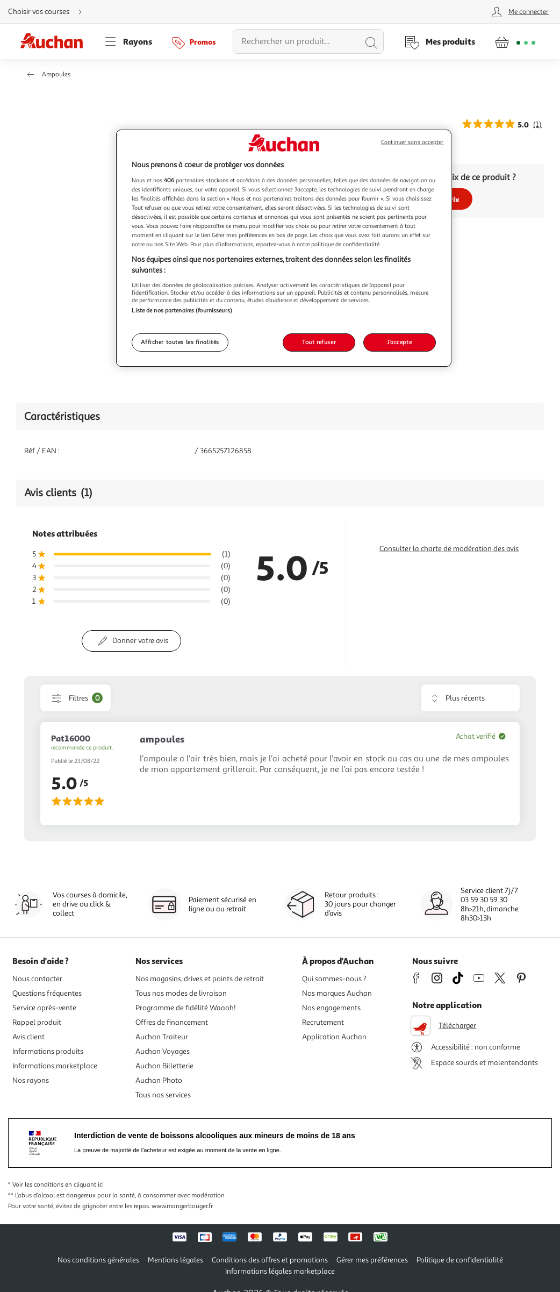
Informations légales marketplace (280, 1271)
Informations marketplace (54, 1065)
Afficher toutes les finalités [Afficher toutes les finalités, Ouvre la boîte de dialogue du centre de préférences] (180, 342)
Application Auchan (334, 1036)
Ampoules (56, 74)
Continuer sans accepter (412, 142)
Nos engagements (331, 1007)
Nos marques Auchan (337, 993)
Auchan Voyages (162, 1051)
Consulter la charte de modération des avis (449, 548)
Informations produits (47, 1051)
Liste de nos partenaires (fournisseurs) (182, 310)
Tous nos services (163, 1095)
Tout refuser (319, 342)
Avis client (28, 1036)
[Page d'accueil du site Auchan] (55, 41)
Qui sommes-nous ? (334, 978)
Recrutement (323, 1022)
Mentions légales (175, 1260)
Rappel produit (36, 1022)
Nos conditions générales (98, 1260)
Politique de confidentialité (460, 1260)
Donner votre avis (140, 640)
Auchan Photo (158, 1080)
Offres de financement (171, 1022)
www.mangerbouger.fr (182, 1206)
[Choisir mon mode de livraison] (49, 12)
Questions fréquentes (47, 993)
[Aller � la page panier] (515, 41)
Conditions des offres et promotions (270, 1260)
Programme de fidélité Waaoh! (185, 1007)
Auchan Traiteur (161, 1036)
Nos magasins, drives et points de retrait (199, 978)
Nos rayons (30, 1080)
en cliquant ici (84, 1185)
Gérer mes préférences (372, 1260)
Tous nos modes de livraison (181, 993)
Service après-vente (44, 1007)
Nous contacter (37, 978)
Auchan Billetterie (164, 1065)
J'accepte (399, 342)
